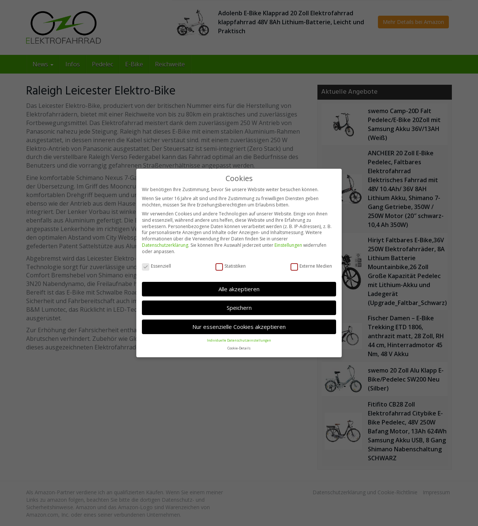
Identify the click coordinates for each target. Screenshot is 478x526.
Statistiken (230, 266)
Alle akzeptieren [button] (239, 289)
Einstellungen (288, 245)
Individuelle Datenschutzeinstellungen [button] (239, 340)
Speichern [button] (239, 307)
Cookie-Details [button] (239, 348)
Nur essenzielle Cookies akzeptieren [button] (239, 326)
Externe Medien (311, 266)
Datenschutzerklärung (165, 245)
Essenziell (156, 266)
